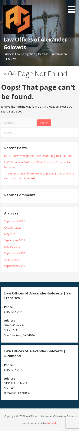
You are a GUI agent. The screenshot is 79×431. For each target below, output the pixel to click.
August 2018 (12, 259)
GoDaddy (51, 423)
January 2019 (12, 246)
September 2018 (14, 253)
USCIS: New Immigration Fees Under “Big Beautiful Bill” (38, 156)
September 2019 (14, 240)
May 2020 (10, 234)
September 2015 (14, 266)
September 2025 (14, 221)
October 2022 (12, 227)
